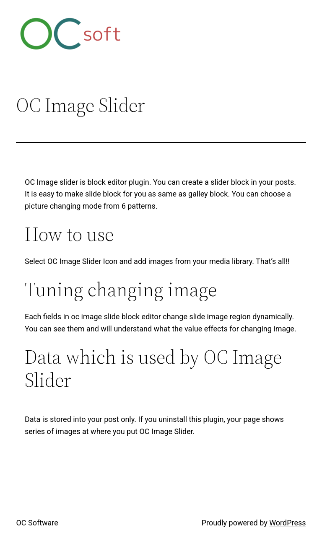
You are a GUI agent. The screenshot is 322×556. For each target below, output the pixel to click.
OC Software (37, 522)
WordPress (287, 522)
